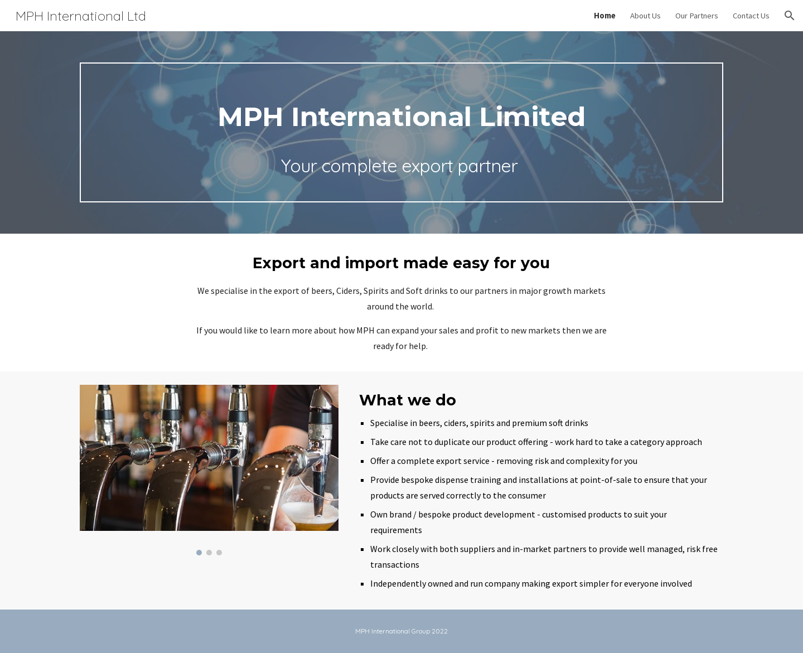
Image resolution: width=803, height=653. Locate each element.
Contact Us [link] (751, 16)
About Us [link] (645, 16)
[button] (789, 15)
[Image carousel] (209, 470)
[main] (401, 132)
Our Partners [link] (696, 16)
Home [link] (605, 16)
